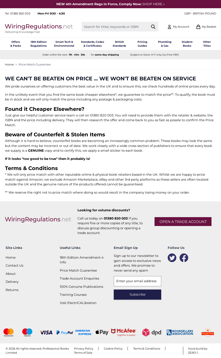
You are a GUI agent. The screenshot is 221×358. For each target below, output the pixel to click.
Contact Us (14, 265)
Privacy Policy (83, 348)
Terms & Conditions (146, 348)
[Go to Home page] (39, 27)
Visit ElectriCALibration (78, 303)
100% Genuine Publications (81, 287)
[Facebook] (184, 257)
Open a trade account (183, 222)
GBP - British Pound (200, 13)
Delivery (12, 282)
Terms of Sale (83, 352)
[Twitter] (172, 257)
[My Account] (178, 26)
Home (9, 64)
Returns (12, 290)
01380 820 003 (20, 13)
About (11, 274)
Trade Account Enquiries (79, 278)
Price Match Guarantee (35, 64)
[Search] (153, 27)
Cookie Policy (113, 348)
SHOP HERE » (153, 4)
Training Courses (73, 295)
